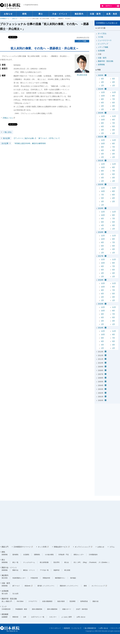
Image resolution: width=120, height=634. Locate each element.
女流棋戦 (26, 554)
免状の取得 (61, 601)
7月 (113, 99)
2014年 (100, 328)
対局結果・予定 (64, 554)
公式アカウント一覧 (37, 617)
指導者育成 (84, 601)
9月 (113, 96)
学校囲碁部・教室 (21, 609)
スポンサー (52, 617)
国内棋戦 (15, 554)
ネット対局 (42, 547)
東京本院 (5, 578)
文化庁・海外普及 (82, 609)
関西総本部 (46, 578)
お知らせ (14, 18)
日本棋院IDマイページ (22, 547)
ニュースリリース (105, 40)
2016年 (100, 280)
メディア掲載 (82, 41)
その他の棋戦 (49, 554)
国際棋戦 (37, 554)
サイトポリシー (56, 628)
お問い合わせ (81, 617)
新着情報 (5, 554)
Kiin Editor (20, 601)
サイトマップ (115, 628)
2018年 (100, 232)
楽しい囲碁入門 (7, 601)
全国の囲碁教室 (47, 601)
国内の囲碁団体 (37, 609)
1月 (113, 85)
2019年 (100, 208)
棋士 (3, 560)
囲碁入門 (5, 547)
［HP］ (79, 562)
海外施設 (73, 578)
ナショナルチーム (29, 562)
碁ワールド (16, 586)
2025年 (100, 75)
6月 (102, 79)
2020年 (100, 184)
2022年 (100, 137)
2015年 (100, 304)
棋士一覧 (15, 562)
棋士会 (66, 562)
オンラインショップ (82, 547)
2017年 (100, 256)
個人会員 (5, 593)
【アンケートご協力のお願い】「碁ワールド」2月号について (30, 138)
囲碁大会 (15, 570)
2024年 (100, 89)
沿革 (24, 617)
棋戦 (3, 552)
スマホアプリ (32, 601)
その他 (100, 37)
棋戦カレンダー (79, 554)
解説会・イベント (29, 570)
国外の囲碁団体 (52, 609)
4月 (102, 82)
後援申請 (56, 570)
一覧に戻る (7, 132)
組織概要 (5, 617)
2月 (102, 85)
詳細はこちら (8, 118)
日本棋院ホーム (4, 18)
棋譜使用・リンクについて (72, 628)
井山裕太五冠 (82, 75)
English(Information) (31, 5)
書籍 (85, 586)
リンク (4, 606)
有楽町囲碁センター (19, 578)
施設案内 (5, 575)
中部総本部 (34, 578)
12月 (103, 92)
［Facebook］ (92, 562)
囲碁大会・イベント (9, 567)
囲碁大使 (95, 601)
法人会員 (15, 593)
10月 (103, 96)
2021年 (100, 161)
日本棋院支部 (6, 609)
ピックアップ (103, 44)
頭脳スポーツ (66, 609)
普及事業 (72, 601)
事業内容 (15, 617)
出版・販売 (102, 58)
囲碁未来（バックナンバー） (69, 586)
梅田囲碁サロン (60, 578)
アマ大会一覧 (44, 570)
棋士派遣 (67, 570)
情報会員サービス (60, 547)
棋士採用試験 (44, 562)
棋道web (27, 586)
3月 (113, 82)
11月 (114, 92)
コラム (112, 547)
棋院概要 (5, 614)
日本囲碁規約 (93, 554)
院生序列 (56, 562)
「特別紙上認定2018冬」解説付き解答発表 (23, 143)
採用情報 (101, 65)
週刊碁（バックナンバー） (46, 586)
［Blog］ (85, 562)
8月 (102, 99)
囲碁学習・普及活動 (105, 61)
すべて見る (102, 33)
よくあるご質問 (66, 617)
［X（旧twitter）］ (104, 562)
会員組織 (101, 51)
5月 (113, 79)
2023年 (100, 113)
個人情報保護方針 (90, 628)
